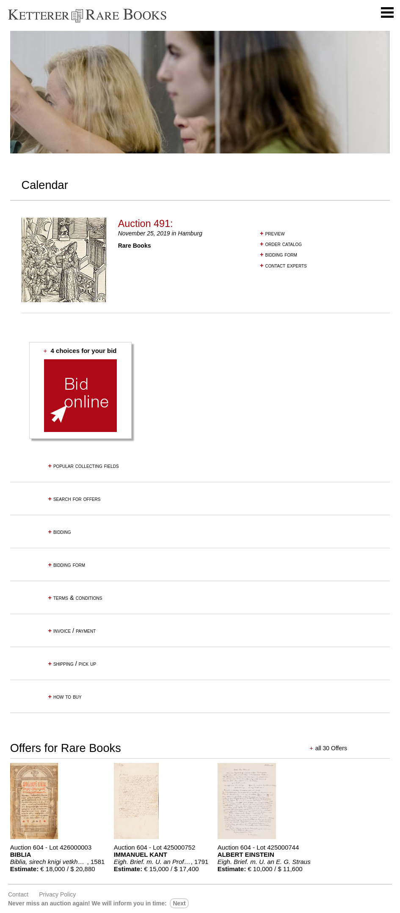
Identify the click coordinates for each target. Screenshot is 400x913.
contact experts (283, 265)
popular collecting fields (83, 465)
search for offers (74, 498)
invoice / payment (72, 630)
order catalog (281, 244)
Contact (18, 894)
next (179, 903)
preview (272, 233)
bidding (59, 531)
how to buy (64, 696)
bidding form (278, 254)
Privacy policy (57, 894)
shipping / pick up (72, 663)
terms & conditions (75, 597)
